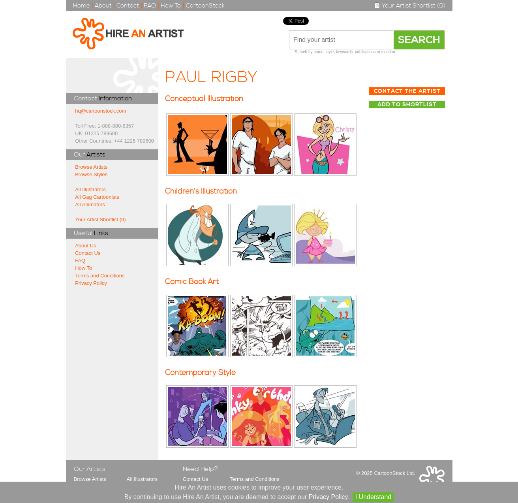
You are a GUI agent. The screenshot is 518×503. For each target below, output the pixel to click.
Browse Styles (91, 174)
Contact (127, 5)
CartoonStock (205, 5)
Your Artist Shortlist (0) (409, 5)
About (103, 5)
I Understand (373, 497)
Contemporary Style (200, 373)
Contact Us (87, 253)
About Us (85, 246)
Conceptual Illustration (204, 99)
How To (171, 5)
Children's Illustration (201, 191)
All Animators (90, 204)
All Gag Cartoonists (97, 197)
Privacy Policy (91, 283)
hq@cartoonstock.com (100, 111)
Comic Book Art (192, 282)
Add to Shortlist (407, 104)
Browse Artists (91, 167)
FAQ (150, 5)
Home (81, 5)
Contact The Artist (407, 91)
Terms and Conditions (99, 276)
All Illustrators (90, 189)
